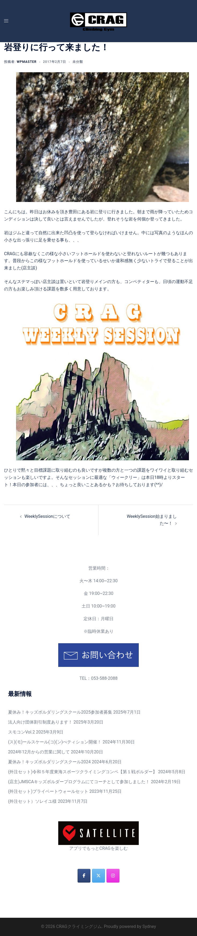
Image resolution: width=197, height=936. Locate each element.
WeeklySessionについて (47, 516)
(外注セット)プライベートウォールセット (48, 791)
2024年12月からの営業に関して (39, 751)
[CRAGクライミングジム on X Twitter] (98, 876)
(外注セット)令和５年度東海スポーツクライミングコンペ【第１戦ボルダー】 (82, 771)
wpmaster (27, 62)
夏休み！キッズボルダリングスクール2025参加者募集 (60, 712)
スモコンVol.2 (21, 732)
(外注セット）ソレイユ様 (32, 801)
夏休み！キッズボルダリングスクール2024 (49, 761)
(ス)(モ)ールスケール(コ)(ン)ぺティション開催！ (54, 742)
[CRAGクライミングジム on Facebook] (84, 876)
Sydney (149, 926)
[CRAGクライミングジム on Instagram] (113, 876)
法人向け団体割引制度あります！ (40, 722)
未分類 (77, 62)
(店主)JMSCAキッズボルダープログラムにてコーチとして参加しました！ (79, 781)
